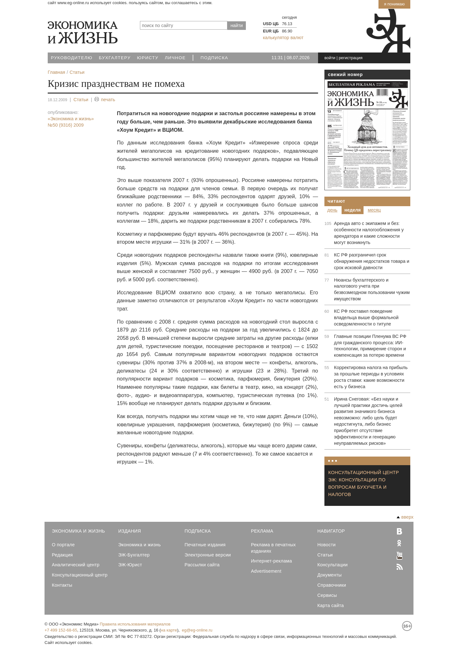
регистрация (351, 57)
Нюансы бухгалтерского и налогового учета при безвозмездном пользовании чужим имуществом (372, 289)
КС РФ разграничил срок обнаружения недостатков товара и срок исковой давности (371, 261)
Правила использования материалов (135, 624)
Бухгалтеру (115, 57)
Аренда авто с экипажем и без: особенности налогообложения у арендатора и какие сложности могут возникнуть (369, 233)
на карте (169, 630)
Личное (175, 57)
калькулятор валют (283, 37)
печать (104, 99)
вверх (405, 517)
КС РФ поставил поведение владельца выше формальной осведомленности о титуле (366, 317)
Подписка (214, 57)
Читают (336, 201)
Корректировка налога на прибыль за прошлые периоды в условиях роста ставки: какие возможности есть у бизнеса (370, 377)
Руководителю (72, 57)
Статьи (80, 99)
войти (329, 57)
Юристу (147, 57)
